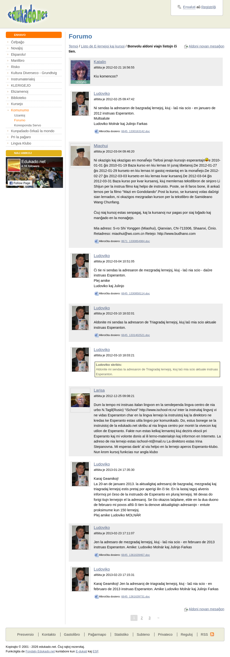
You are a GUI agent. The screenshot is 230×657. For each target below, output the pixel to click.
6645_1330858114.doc (135, 293)
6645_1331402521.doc (135, 335)
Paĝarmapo (97, 634)
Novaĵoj (17, 48)
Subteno (143, 634)
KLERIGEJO (21, 85)
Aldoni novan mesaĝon (206, 46)
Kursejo (17, 104)
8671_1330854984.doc (135, 241)
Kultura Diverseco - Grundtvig (34, 73)
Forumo (19, 120)
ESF (95, 651)
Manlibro (17, 60)
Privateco (165, 634)
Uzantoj (19, 115)
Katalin (100, 62)
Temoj (73, 46)
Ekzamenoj (19, 91)
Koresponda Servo (27, 125)
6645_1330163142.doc (135, 131)
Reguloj (186, 634)
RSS (204, 634)
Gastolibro (72, 634)
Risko (15, 67)
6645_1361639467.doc (135, 554)
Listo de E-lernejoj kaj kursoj (103, 46)
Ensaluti (189, 7)
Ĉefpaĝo (17, 42)
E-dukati (81, 651)
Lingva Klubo (21, 143)
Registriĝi (208, 7)
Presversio (25, 634)
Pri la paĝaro (21, 137)
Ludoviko (102, 93)
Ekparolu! (18, 54)
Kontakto (49, 634)
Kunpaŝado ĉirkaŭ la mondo (32, 131)
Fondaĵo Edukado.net (40, 651)
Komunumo (20, 110)
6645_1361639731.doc (135, 596)
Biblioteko (18, 98)
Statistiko (121, 634)
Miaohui (101, 146)
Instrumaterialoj (23, 79)
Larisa (99, 390)
